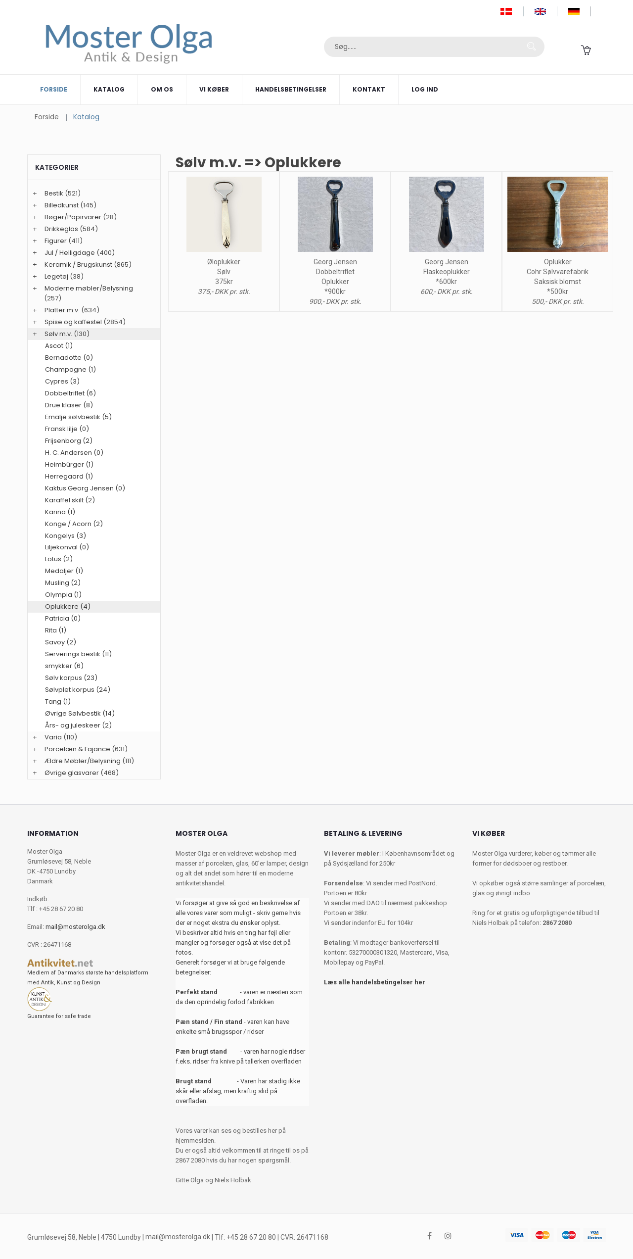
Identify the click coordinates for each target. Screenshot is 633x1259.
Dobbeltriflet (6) (70, 393)
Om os (162, 89)
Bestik (54, 193)
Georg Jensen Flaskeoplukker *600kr (446, 272)
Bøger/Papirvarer (73, 217)
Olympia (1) (63, 594)
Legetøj (56, 276)
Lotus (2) (59, 559)
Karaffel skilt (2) (70, 500)
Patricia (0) (63, 618)
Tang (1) (58, 701)
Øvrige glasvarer (72, 772)
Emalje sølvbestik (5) (78, 417)
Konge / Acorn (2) (74, 524)
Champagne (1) (70, 369)
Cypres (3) (62, 381)
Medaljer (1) (64, 571)
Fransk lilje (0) (67, 429)
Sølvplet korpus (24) (77, 689)
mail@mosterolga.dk (75, 926)
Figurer (56, 240)
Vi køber (214, 89)
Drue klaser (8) (69, 405)
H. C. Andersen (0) (74, 452)
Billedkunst (62, 205)
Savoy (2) (60, 642)
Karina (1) (60, 512)
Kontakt (369, 89)
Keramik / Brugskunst (78, 264)
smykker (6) (64, 666)
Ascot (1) (59, 345)
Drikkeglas (61, 229)
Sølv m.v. (58, 334)
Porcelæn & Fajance (77, 749)
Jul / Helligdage (70, 252)
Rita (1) (55, 630)
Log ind (424, 89)
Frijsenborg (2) (68, 440)
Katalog (109, 89)
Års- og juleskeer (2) (78, 725)
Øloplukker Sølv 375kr (223, 272)
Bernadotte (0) (69, 357)
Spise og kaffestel (73, 322)
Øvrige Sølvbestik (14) (80, 713)
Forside (53, 89)
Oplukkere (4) (67, 606)
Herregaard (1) (69, 476)
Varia (53, 737)
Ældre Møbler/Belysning (83, 761)
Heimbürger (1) (69, 464)
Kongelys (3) (65, 535)
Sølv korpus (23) (71, 677)
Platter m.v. (62, 310)
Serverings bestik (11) (78, 654)
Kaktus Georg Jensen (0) (85, 488)
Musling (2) (63, 582)
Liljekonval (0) (67, 547)
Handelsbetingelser (290, 89)
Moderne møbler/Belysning (89, 288)
